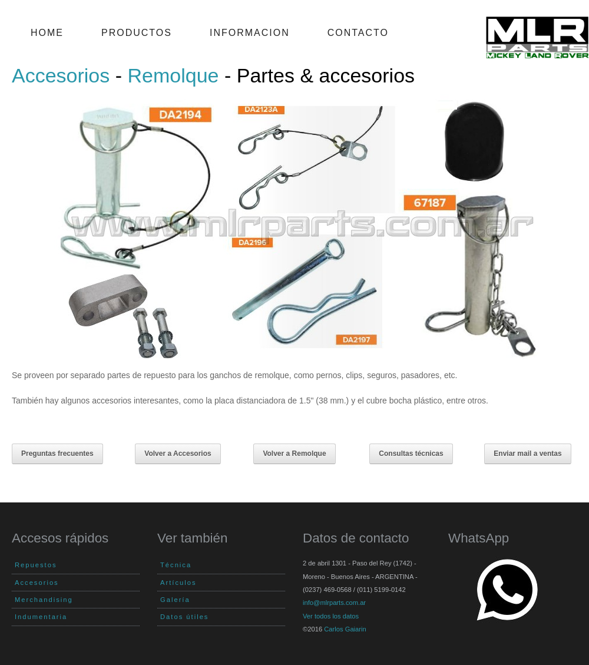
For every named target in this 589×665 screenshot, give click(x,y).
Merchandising (44, 599)
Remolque (173, 75)
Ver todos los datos (331, 616)
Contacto (358, 33)
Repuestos (36, 564)
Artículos (178, 582)
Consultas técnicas (411, 453)
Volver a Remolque (294, 453)
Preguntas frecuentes (57, 453)
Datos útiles (184, 616)
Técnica (175, 564)
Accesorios (61, 75)
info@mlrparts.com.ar (334, 602)
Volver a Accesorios (177, 453)
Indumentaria (41, 616)
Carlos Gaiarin (345, 629)
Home (47, 33)
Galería (175, 599)
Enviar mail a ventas (527, 453)
